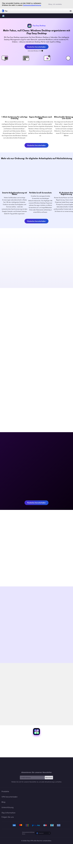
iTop (36, 764)
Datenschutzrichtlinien (28, 832)
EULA (23, 834)
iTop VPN (4, 11)
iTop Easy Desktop (3, 15)
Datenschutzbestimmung (32, 5)
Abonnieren (48, 777)
